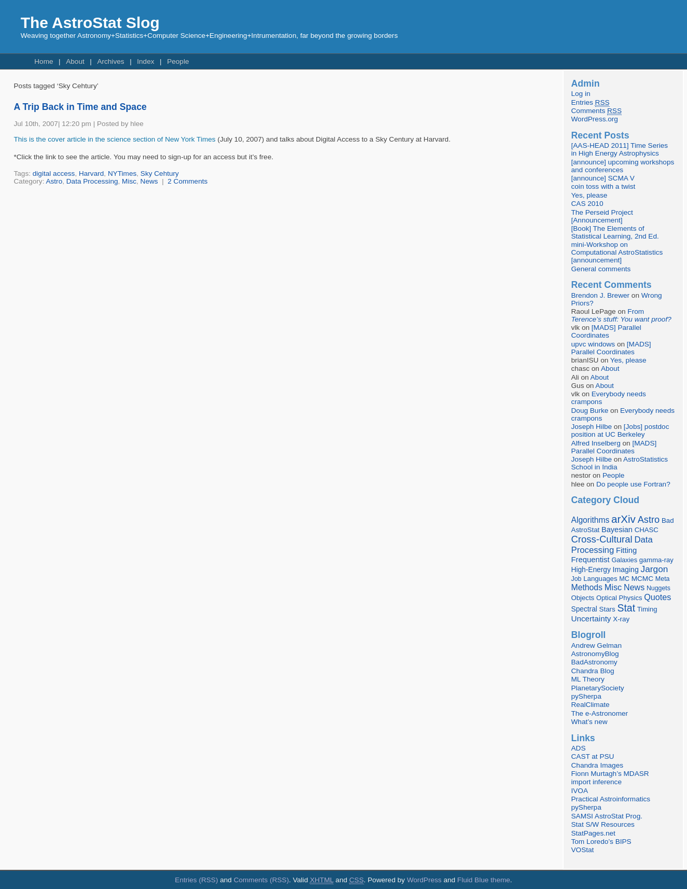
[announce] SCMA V (603, 178)
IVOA (579, 791)
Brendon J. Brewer (600, 295)
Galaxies (624, 560)
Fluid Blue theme (483, 880)
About (75, 61)
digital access (54, 173)
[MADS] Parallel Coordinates (606, 331)
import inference (596, 782)
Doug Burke (590, 410)
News (149, 181)
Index (145, 61)
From (621, 315)
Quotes (657, 597)
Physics (630, 598)
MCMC (642, 578)
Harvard (91, 173)
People (178, 61)
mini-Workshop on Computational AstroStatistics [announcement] (617, 252)
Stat (626, 608)
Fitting (626, 550)
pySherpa (586, 696)
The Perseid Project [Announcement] (602, 216)
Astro (54, 181)
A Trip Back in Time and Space (80, 107)
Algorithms (590, 520)
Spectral (584, 609)
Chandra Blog (592, 671)
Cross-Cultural (602, 539)
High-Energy (591, 570)
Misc (129, 181)
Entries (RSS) (196, 880)
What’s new (589, 722)
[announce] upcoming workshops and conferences (623, 166)
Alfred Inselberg (596, 443)
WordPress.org (594, 119)
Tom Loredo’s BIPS (601, 841)
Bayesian (617, 529)
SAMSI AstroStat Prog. (607, 816)
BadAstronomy (594, 662)
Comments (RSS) (261, 880)
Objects (583, 598)
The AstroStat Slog (90, 22)
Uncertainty (591, 618)
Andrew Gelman (596, 645)
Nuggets (658, 588)
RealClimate (590, 705)
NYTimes (122, 173)
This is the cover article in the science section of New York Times (115, 139)
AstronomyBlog (595, 654)
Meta (662, 578)
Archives (110, 61)
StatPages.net (593, 833)
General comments (601, 269)
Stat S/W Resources (603, 824)
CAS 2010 (587, 203)
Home (43, 61)
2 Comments (187, 181)
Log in (581, 94)
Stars (607, 609)
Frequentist (590, 559)
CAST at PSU (592, 756)
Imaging (626, 569)
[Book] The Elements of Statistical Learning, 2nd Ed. (615, 232)
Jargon (654, 569)
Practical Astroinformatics (611, 799)
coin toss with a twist (603, 186)
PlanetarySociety (597, 688)
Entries (590, 103)
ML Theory (588, 679)
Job (576, 578)
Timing (647, 609)
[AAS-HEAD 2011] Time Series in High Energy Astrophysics (619, 149)
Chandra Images (597, 765)
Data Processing (92, 181)
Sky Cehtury (160, 173)
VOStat (582, 850)
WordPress (424, 880)
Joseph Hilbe (591, 426)
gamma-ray (656, 560)
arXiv (623, 519)
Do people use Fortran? (633, 484)
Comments (596, 111)
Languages (600, 578)
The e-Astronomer (599, 713)
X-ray (621, 619)
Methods (586, 587)
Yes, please (589, 195)
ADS (578, 748)
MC (624, 578)
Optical (606, 598)
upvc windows (593, 344)
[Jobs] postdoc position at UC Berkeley (620, 430)
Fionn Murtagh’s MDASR (610, 773)
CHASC (646, 530)
